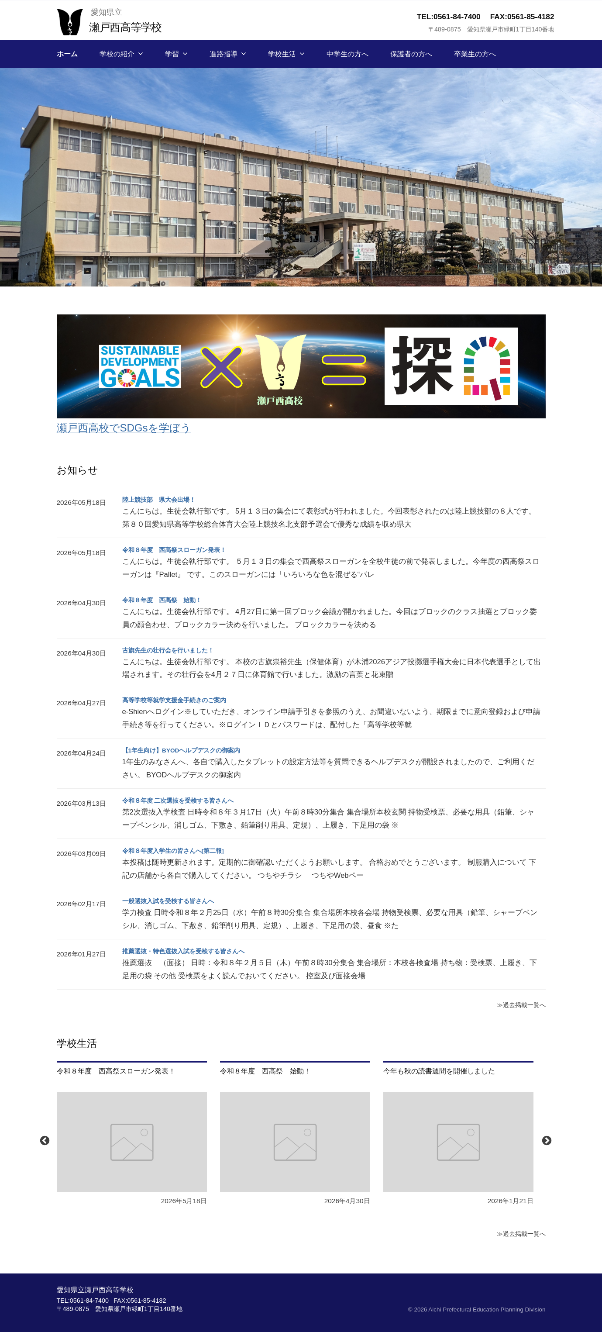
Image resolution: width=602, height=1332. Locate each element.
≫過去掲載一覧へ (518, 1004)
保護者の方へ (411, 54)
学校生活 (282, 54)
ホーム (67, 54)
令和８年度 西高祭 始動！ (167, 600)
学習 (172, 54)
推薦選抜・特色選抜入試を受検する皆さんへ (192, 951)
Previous (43, 1139)
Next (545, 1139)
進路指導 (223, 54)
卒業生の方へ (475, 54)
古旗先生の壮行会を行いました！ (174, 650)
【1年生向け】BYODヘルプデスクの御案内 (190, 750)
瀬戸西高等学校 (131, 26)
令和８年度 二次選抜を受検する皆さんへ (186, 800)
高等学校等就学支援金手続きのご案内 (181, 700)
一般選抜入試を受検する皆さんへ (174, 900)
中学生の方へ (347, 54)
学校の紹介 (117, 54)
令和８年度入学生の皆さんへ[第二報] (180, 850)
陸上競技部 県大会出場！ (164, 499)
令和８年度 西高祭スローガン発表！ (181, 549)
